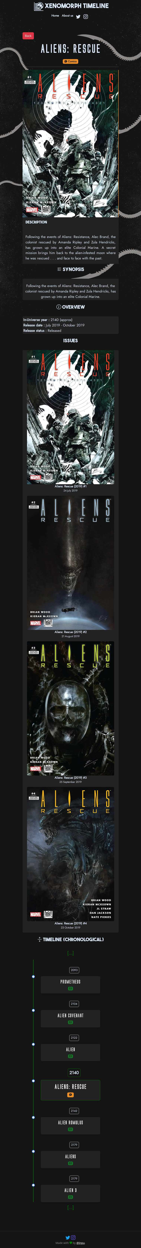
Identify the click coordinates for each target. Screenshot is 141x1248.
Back (28, 36)
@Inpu (80, 1243)
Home (55, 15)
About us (67, 15)
